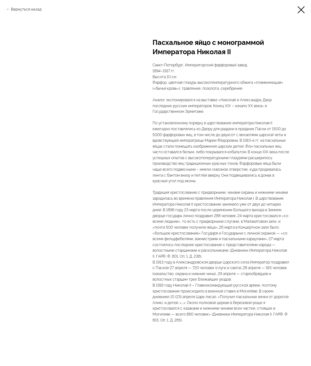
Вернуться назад (26, 9)
